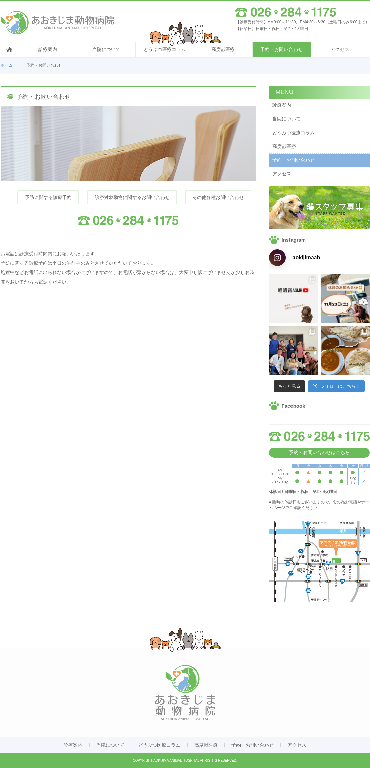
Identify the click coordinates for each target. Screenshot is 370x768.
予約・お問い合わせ (281, 49)
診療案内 (47, 49)
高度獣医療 (223, 49)
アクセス (339, 49)
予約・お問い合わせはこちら (319, 452)
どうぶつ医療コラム (165, 49)
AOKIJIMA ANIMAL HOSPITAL (176, 760)
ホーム (7, 65)
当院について (106, 49)
